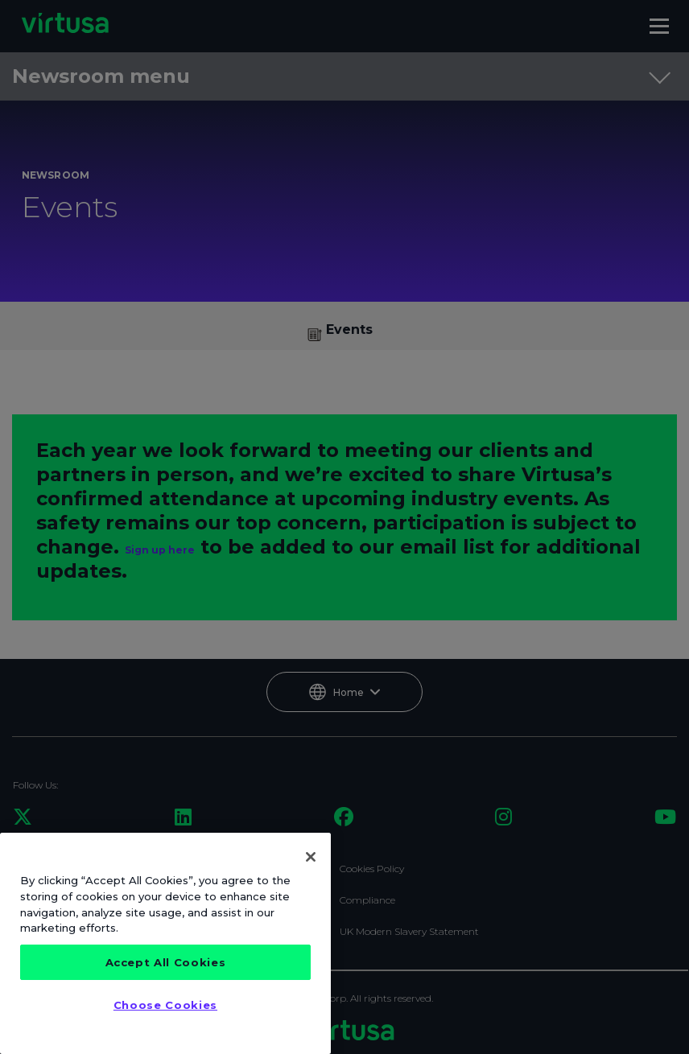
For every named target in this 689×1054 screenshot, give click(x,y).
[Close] (310, 857)
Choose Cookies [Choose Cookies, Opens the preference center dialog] (165, 1004)
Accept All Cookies (165, 962)
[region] (165, 943)
